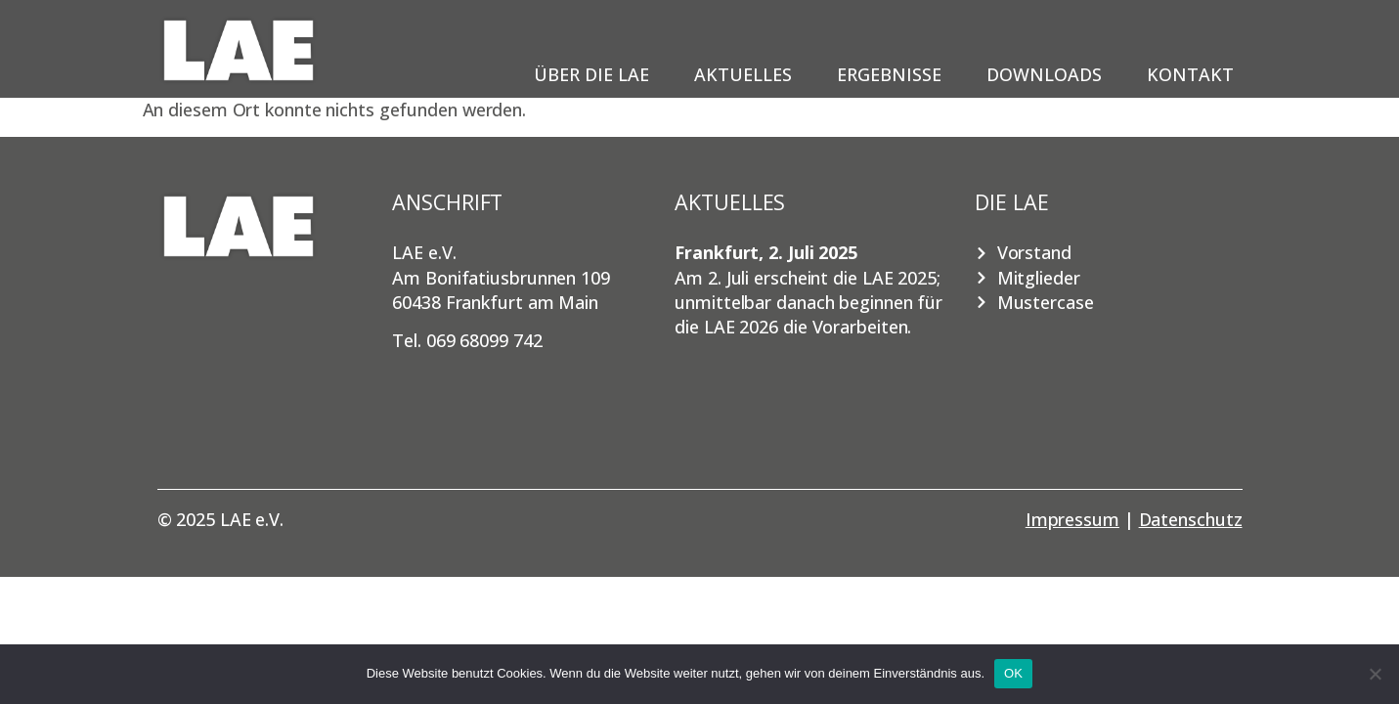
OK (1013, 673)
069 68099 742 (484, 340)
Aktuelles (748, 74)
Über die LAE (596, 74)
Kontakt (1190, 74)
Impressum (1072, 519)
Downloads (1049, 74)
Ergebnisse (894, 74)
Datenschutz (1191, 519)
